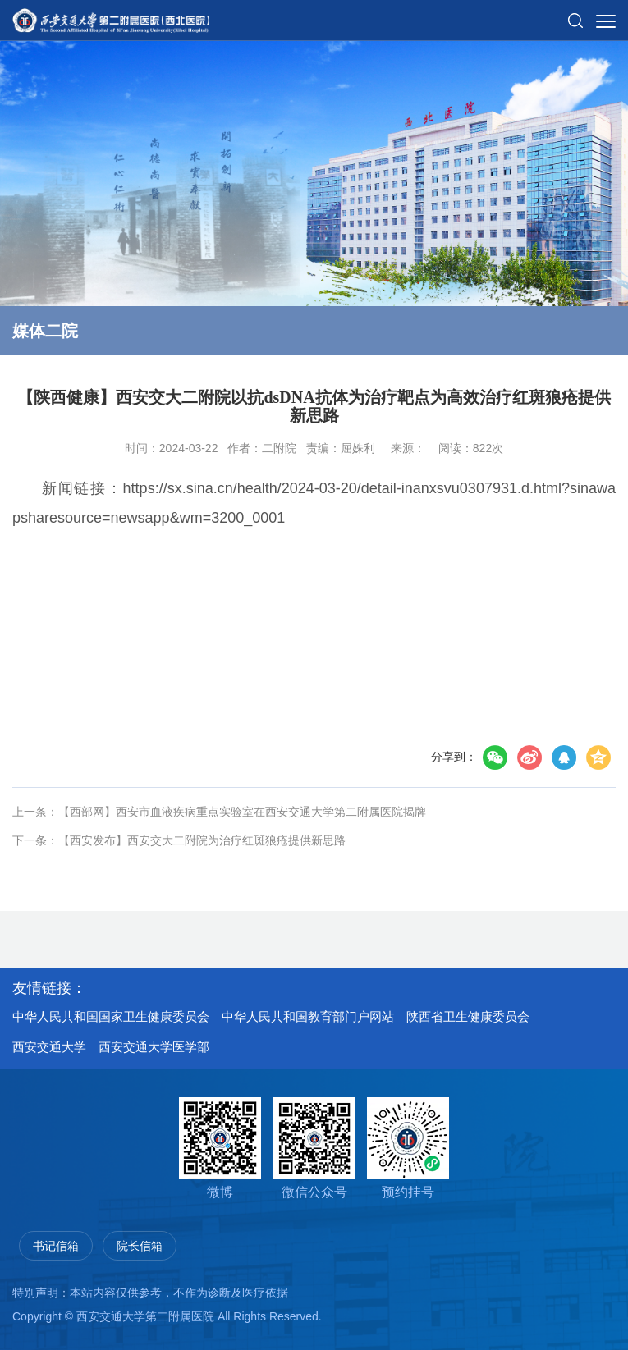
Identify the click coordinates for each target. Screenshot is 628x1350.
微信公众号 (314, 1148)
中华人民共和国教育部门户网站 (308, 1016)
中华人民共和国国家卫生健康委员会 (110, 1016)
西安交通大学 (49, 1047)
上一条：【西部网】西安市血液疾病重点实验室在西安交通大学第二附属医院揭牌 (219, 811)
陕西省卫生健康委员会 (467, 1016)
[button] (575, 14)
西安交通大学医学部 (154, 1047)
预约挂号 (408, 1148)
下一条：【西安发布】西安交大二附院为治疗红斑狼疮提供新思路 (179, 840)
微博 (220, 1148)
